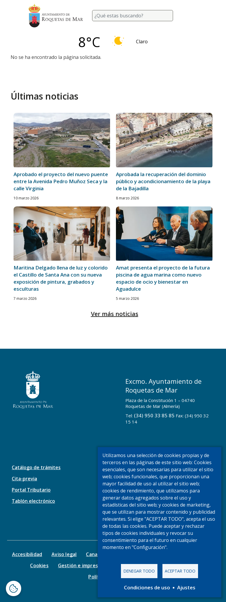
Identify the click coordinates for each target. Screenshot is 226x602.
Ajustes (186, 587)
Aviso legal (64, 554)
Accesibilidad (27, 554)
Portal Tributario (31, 490)
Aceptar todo (180, 571)
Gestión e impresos (81, 565)
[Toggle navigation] (191, 15)
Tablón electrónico (33, 501)
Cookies (39, 565)
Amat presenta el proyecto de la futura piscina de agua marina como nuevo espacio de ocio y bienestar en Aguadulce (163, 278)
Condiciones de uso (147, 587)
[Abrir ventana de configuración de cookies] (13, 588)
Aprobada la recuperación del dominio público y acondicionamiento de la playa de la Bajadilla (163, 181)
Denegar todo (139, 571)
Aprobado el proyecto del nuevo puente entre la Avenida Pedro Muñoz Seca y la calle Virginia (61, 181)
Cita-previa (24, 478)
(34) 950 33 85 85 (154, 415)
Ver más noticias (114, 314)
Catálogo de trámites (36, 467)
